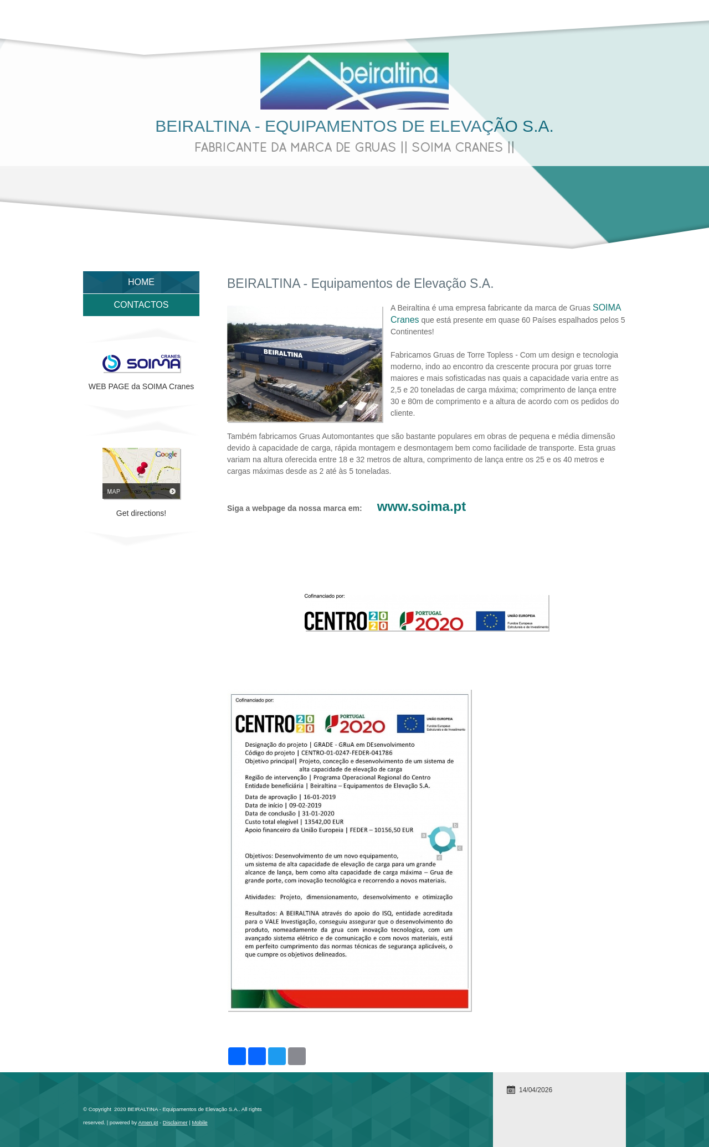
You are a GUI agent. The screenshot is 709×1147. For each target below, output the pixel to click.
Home (141, 282)
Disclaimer (175, 1122)
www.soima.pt (421, 506)
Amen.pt (148, 1122)
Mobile (199, 1122)
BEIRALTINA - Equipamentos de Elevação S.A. (354, 126)
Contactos (141, 304)
